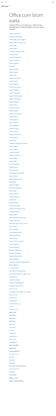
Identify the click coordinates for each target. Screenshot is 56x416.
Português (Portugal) (14, 205)
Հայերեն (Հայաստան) (16, 286)
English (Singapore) (14, 90)
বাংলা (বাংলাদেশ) (12, 327)
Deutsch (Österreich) (14, 60)
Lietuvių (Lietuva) (13, 176)
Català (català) (13, 45)
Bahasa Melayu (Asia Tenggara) (17, 39)
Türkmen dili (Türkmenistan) (16, 241)
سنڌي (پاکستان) (13, 300)
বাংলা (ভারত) (11, 330)
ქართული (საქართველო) (16, 283)
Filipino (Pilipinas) (13, 122)
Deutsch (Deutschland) (15, 57)
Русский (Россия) (13, 268)
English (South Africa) (14, 93)
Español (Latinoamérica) (15, 114)
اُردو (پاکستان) (13, 294)
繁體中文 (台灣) (13, 378)
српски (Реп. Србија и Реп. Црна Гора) (19, 274)
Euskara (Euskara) (13, 119)
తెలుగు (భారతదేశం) (14, 345)
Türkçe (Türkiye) (13, 238)
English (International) (15, 78)
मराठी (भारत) (12, 318)
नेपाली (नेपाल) (12, 315)
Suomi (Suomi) (13, 226)
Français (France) (13, 131)
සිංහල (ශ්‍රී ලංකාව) (13, 354)
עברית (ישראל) (13, 289)
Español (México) (13, 116)
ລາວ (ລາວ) (12, 360)
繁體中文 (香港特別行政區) (16, 381)
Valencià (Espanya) (14, 244)
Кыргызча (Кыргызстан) (15, 256)
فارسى (11, 306)
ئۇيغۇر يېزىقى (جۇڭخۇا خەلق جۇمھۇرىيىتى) (20, 291)
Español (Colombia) (14, 108)
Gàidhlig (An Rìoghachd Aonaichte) (18, 143)
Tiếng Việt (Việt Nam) (14, 235)
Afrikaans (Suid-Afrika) (15, 33)
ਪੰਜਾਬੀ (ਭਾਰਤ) (12, 333)
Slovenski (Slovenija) (14, 220)
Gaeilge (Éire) (12, 140)
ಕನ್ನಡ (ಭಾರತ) (12, 348)
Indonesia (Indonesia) (14, 155)
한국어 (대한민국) (14, 369)
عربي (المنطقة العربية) (15, 303)
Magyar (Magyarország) (15, 179)
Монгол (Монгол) (14, 265)
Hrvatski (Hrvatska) (14, 152)
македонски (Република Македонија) (19, 262)
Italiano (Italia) (13, 161)
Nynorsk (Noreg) (13, 194)
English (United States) (15, 99)
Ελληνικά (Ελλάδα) (14, 247)
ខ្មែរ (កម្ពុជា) (11, 363)
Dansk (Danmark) (13, 54)
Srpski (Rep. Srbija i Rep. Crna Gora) (18, 223)
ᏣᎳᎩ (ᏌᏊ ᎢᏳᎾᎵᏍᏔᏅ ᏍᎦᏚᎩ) (17, 366)
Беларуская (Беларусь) (15, 250)
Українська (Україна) (14, 280)
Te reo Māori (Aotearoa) (15, 232)
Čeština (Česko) (13, 48)
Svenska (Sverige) (13, 229)
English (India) (13, 75)
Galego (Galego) (13, 146)
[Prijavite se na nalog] (53, 2)
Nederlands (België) (14, 185)
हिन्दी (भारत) (12, 321)
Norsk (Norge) (13, 191)
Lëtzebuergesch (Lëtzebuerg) (16, 173)
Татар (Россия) (13, 277)
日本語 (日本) (12, 375)
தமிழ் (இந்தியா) (13, 342)
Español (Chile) (13, 105)
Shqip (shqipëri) (13, 214)
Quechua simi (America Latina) (17, 208)
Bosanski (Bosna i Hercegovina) (17, 42)
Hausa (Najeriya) (13, 149)
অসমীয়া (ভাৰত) (12, 324)
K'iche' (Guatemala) (14, 164)
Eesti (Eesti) (12, 66)
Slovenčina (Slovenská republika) (17, 217)
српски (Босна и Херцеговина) (17, 271)
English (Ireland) (13, 81)
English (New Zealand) (15, 87)
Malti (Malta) (12, 182)
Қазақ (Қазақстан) (14, 259)
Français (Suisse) (13, 137)
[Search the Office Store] (6, 2)
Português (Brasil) (13, 203)
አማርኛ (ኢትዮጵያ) (13, 309)
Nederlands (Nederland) (15, 188)
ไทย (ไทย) (11, 357)
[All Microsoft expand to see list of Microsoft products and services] (2, 2)
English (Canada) (13, 72)
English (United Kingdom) (16, 96)
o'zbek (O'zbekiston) (14, 197)
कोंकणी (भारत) (12, 312)
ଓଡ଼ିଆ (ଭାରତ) (12, 339)
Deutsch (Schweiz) (14, 63)
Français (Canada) (13, 128)
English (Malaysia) (13, 84)
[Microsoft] (28, 1)
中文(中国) (12, 372)
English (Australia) (13, 69)
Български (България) (15, 253)
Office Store (5, 6)
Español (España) (13, 111)
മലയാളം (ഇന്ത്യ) (14, 351)
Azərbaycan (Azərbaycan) (15, 36)
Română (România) (14, 211)
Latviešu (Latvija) (13, 170)
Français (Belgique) (14, 125)
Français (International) (15, 134)
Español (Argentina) (14, 102)
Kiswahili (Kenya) (13, 167)
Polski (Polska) (13, 200)
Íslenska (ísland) (13, 158)
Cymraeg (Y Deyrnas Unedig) (16, 51)
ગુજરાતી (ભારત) (13, 336)
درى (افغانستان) (13, 297)
